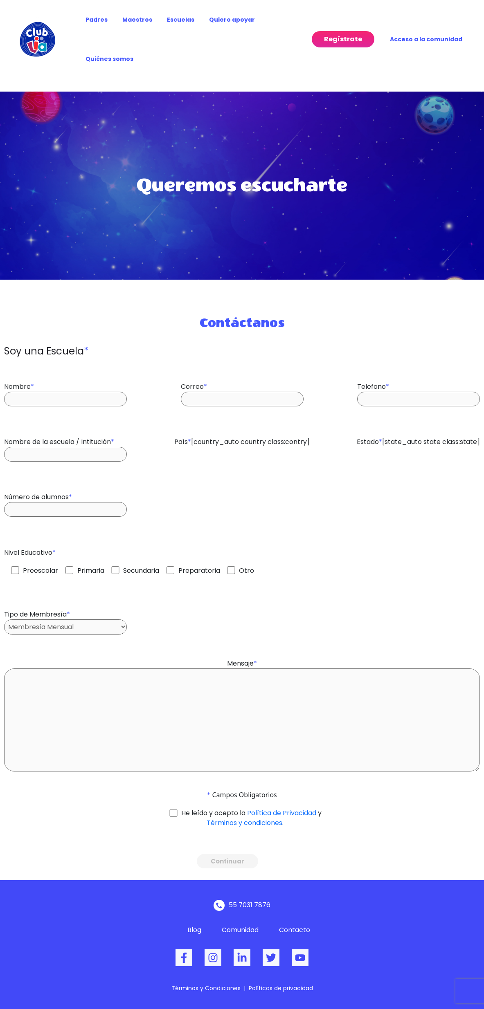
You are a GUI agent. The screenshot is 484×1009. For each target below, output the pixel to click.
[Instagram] (213, 957)
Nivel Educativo (129, 558)
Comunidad (240, 930)
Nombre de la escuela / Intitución (65, 445)
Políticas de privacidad (281, 988)
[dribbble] (300, 957)
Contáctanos (242, 323)
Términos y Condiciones (206, 988)
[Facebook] (184, 957)
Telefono (418, 390)
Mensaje (242, 712)
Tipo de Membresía (65, 618)
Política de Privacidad (281, 813)
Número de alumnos (65, 500)
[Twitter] (271, 957)
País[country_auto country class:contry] (242, 438)
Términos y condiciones (244, 822)
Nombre (65, 390)
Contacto (294, 930)
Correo (242, 390)
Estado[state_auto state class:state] (418, 438)
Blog (194, 930)
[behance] (242, 957)
